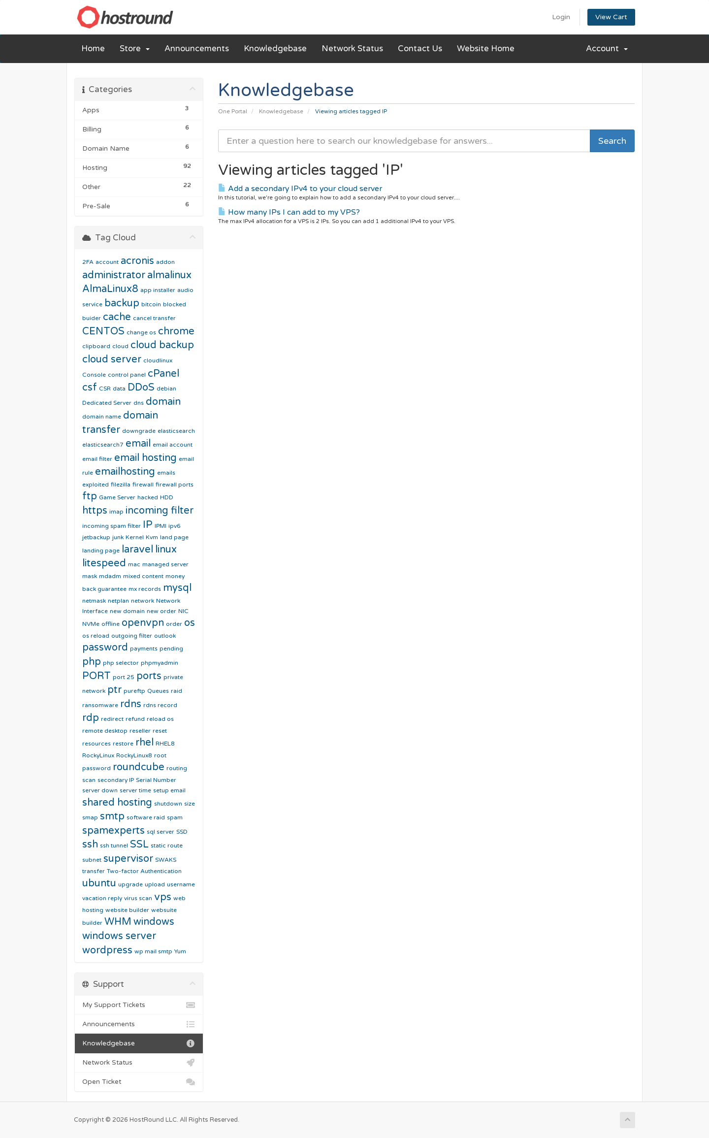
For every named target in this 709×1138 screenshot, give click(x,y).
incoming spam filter (111, 525)
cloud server (111, 359)
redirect (112, 718)
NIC (183, 611)
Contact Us (420, 49)
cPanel (163, 374)
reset (160, 730)
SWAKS (165, 859)
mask (89, 576)
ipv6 (174, 525)
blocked (174, 304)
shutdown (168, 803)
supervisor (128, 859)
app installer (157, 290)
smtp (112, 816)
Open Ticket (138, 1082)
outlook (165, 635)
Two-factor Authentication (144, 871)
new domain (127, 611)
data (119, 388)
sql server (160, 831)
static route (167, 845)
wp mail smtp (153, 951)
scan (89, 780)
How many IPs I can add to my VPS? (289, 212)
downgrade (139, 430)
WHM (117, 922)
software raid (146, 817)
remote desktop (105, 730)
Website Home (486, 49)
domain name (101, 416)
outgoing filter (131, 635)
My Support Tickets (138, 1005)
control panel (127, 374)
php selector (121, 662)
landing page (101, 550)
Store (135, 49)
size (189, 803)
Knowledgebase (275, 49)
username (181, 884)
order (174, 623)
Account (607, 49)
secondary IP (115, 780)
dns (138, 402)
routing (176, 768)
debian (166, 388)
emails (166, 472)
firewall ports (174, 484)
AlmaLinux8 (110, 289)
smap (90, 817)
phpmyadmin (159, 662)
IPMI (160, 525)
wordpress (107, 950)
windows (153, 922)
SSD (182, 831)
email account (173, 444)
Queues (158, 690)
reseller (140, 730)
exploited (95, 484)
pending (171, 648)
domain (163, 402)
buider (91, 318)
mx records (145, 588)
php (91, 662)
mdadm (110, 576)
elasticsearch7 (103, 444)
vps (162, 897)
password (105, 647)
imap (116, 511)
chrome (176, 331)
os (189, 623)
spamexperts (113, 831)
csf (89, 387)
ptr (114, 690)
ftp (89, 496)
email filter (97, 458)
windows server (119, 936)
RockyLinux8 (134, 755)
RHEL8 (165, 743)
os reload (95, 635)
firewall (143, 484)
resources (96, 743)
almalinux (169, 275)
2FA (88, 262)
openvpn (143, 623)
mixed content (143, 576)
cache (117, 317)
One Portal (232, 111)
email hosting (145, 458)
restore (123, 743)
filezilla (120, 484)
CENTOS (103, 331)
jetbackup (96, 537)
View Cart (611, 17)
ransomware (100, 705)
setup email (169, 790)
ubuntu (99, 883)
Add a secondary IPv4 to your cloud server (300, 188)
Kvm (152, 537)
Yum (180, 951)
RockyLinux (98, 755)
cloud (120, 346)
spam (175, 817)
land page (174, 537)
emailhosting (125, 472)
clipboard (96, 346)
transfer (93, 871)
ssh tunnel (114, 845)
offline (110, 623)
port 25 (123, 677)
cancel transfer (154, 318)
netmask (94, 600)
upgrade (130, 884)
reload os (160, 718)
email (138, 444)
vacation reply (102, 898)
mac (134, 564)
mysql (177, 588)
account (107, 262)
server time (135, 790)
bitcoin (151, 304)
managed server (165, 564)
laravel (137, 549)
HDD (166, 497)
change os (141, 332)
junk (118, 537)
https (94, 511)
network (142, 600)
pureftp (134, 690)
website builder (127, 910)
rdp (90, 718)
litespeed (104, 563)
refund (135, 718)
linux (166, 549)
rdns (130, 704)
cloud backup (162, 345)
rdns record (160, 705)
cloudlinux (157, 360)
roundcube (138, 767)
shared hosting (117, 803)
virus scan (138, 898)
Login (561, 17)
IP (148, 525)
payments (144, 648)
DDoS (141, 387)
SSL (139, 844)
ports (148, 676)
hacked (147, 497)
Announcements (196, 49)
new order (161, 611)
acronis (137, 261)
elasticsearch (176, 430)
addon (165, 262)
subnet (91, 859)
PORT (96, 676)
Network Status (352, 49)
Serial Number (156, 780)
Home (93, 49)
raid (176, 690)
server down (100, 790)
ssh (90, 844)
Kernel (135, 537)
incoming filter (159, 511)
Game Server (117, 497)
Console (94, 374)
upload (155, 884)
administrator (113, 275)
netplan (118, 600)
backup (121, 303)
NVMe (90, 623)
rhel (144, 742)
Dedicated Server (106, 402)
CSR (105, 388)
